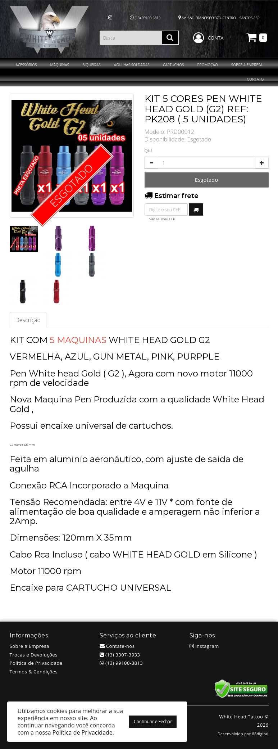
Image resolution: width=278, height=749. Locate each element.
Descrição (28, 320)
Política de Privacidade (36, 663)
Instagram (204, 646)
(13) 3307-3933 (120, 654)
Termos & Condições (34, 671)
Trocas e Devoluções (34, 654)
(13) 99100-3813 (145, 17)
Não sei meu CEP (162, 219)
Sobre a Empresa (29, 646)
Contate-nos (117, 646)
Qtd (148, 151)
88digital (260, 733)
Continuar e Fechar (153, 721)
